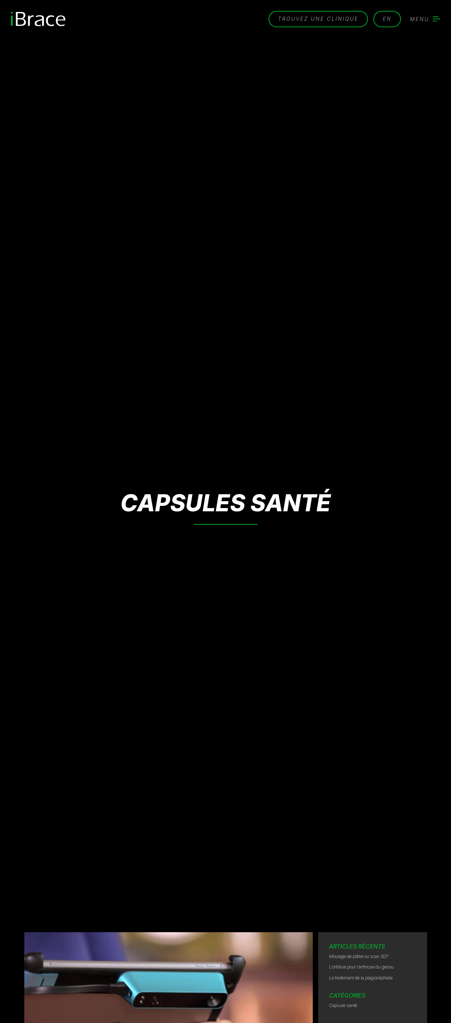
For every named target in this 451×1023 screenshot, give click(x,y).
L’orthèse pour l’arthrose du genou (361, 967)
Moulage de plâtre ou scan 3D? (358, 956)
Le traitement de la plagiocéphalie (361, 978)
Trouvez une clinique (318, 19)
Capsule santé (343, 1005)
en (387, 19)
